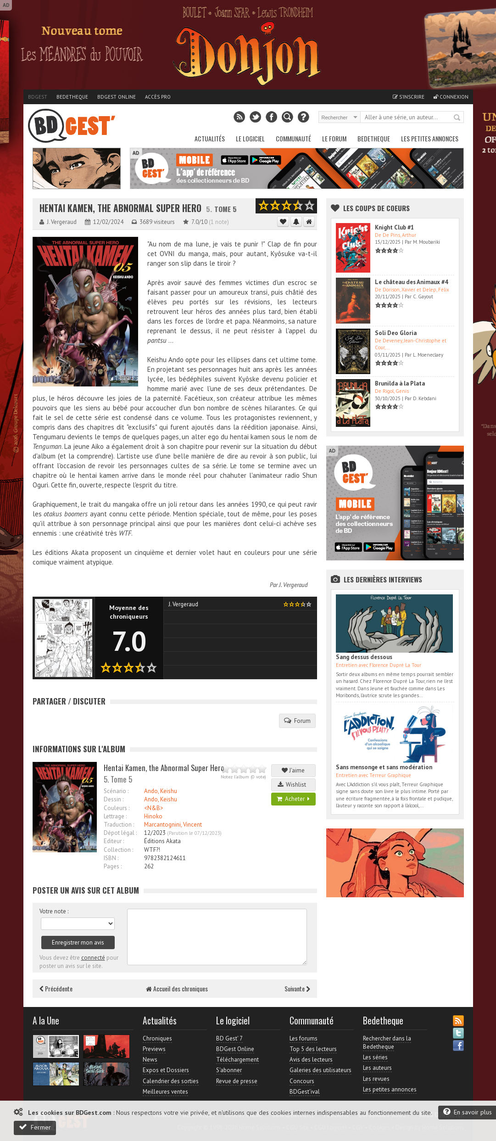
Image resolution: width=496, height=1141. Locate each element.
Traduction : (119, 824)
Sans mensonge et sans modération (384, 767)
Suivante (297, 988)
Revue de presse (236, 1081)
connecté (93, 958)
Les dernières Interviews (383, 579)
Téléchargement (237, 1059)
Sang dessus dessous (364, 657)
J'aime (293, 770)
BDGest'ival (305, 1092)
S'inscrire (408, 97)
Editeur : (114, 841)
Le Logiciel (250, 138)
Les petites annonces (429, 138)
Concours (302, 1081)
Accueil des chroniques (177, 988)
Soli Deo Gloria (396, 333)
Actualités (210, 138)
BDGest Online (116, 97)
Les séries (375, 1057)
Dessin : (113, 799)
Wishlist (293, 785)
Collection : (118, 850)
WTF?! (152, 850)
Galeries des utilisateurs (320, 1070)
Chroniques (157, 1038)
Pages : (113, 866)
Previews (154, 1049)
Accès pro (158, 97)
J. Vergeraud (293, 585)
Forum (297, 720)
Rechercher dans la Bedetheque (387, 1043)
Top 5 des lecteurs (313, 1049)
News (150, 1059)
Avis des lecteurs (311, 1059)
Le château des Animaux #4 (411, 282)
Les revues (376, 1079)
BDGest (37, 97)
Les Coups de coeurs (376, 208)
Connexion (451, 97)
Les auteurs (377, 1068)
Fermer (35, 1127)
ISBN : (111, 858)
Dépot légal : (120, 833)
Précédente (55, 988)
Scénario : (116, 791)
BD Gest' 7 (229, 1038)
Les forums (304, 1038)
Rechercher (457, 118)
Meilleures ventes (165, 1092)
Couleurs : (116, 808)
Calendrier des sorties (171, 1081)
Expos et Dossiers (166, 1070)
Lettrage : (115, 816)
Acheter (293, 799)
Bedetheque (72, 97)
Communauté (293, 138)
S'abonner (229, 1070)
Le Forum (334, 138)
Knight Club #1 (394, 227)
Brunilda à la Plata (400, 383)
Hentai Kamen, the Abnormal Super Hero (120, 208)
